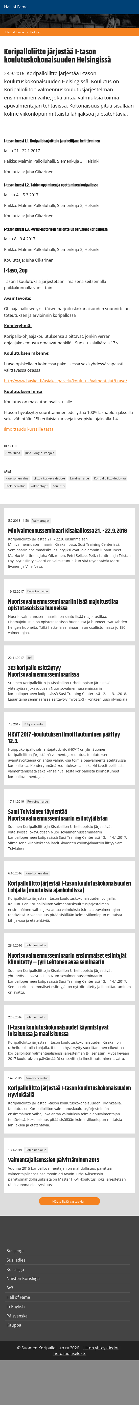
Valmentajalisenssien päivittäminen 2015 (53, 1160)
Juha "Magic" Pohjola (39, 453)
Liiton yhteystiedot (101, 1348)
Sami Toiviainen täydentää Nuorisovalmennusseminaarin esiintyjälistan (58, 815)
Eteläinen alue (16, 486)
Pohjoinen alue (37, 591)
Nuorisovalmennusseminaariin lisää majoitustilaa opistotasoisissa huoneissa (63, 605)
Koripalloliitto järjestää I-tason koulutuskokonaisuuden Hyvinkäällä (69, 1092)
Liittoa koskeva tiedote (49, 478)
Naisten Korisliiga (23, 1278)
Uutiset (35, 32)
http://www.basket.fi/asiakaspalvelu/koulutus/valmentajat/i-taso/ (65, 381)
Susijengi (15, 1250)
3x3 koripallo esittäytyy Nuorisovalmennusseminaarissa (43, 671)
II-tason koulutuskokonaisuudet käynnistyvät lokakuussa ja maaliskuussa (58, 1031)
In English (16, 1306)
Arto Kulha (13, 453)
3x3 (29, 658)
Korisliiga (15, 1269)
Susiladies (16, 1260)
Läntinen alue (79, 478)
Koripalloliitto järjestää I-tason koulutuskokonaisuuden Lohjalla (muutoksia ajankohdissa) (69, 887)
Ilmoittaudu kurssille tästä (29, 429)
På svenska (17, 1316)
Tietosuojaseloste (69, 1353)
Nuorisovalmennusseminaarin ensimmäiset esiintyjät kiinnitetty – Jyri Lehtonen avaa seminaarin (67, 959)
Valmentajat (39, 486)
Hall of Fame (14, 32)
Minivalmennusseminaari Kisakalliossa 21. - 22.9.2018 (67, 531)
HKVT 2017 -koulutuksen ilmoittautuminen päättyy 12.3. (64, 738)
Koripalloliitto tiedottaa (110, 478)
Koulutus (59, 486)
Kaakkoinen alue (17, 478)
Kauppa (14, 1325)
